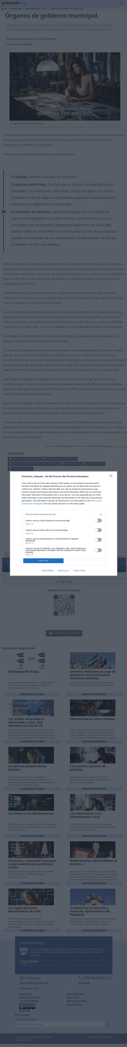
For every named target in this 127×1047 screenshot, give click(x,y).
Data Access (63, 570)
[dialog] (63, 523)
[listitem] (63, 514)
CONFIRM (43, 561)
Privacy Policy (79, 570)
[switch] (98, 520)
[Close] (111, 476)
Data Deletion (48, 570)
